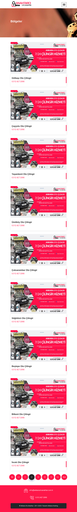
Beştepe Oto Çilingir (22, 366)
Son (64, 477)
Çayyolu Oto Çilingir (22, 126)
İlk (12, 477)
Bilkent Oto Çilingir (21, 414)
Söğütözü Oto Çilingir (22, 318)
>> (58, 477)
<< (19, 477)
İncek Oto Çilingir (20, 462)
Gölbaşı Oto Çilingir (21, 78)
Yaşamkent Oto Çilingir (23, 174)
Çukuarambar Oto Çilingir (24, 270)
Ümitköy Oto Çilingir (22, 222)
